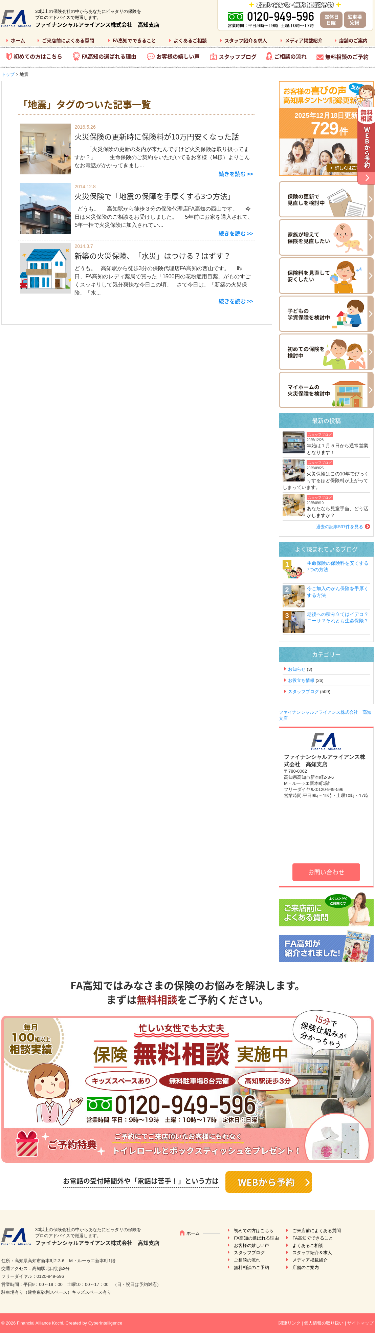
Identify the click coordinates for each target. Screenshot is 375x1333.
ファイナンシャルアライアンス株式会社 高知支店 (97, 24)
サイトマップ (360, 1323)
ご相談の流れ (290, 56)
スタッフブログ (238, 56)
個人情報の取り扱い (324, 1323)
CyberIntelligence (105, 1323)
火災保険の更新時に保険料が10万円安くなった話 (156, 136)
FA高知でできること (134, 40)
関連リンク (290, 1323)
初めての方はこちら (38, 56)
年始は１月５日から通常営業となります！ (337, 449)
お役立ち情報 (301, 680)
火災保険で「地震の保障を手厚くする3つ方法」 (154, 195)
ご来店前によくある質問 (68, 40)
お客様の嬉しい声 (178, 56)
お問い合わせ (326, 872)
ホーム (18, 40)
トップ (8, 74)
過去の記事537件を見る (339, 526)
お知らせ (297, 669)
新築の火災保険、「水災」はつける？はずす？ (152, 255)
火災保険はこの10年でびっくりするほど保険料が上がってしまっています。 (326, 480)
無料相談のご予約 (347, 56)
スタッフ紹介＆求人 (245, 40)
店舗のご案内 (353, 40)
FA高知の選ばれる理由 (109, 56)
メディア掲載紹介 (304, 40)
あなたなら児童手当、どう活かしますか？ (337, 512)
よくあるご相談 (190, 40)
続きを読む (232, 174)
